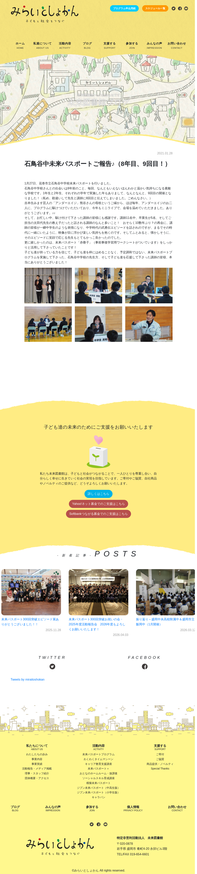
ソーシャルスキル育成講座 (98, 778)
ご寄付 (160, 754)
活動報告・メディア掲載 (37, 768)
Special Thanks (160, 768)
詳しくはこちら (98, 493)
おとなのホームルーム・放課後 (98, 773)
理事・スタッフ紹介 (37, 773)
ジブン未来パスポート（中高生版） (98, 787)
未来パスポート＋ (98, 768)
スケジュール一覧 (155, 8)
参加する (132, 46)
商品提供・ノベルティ (160, 763)
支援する (109, 46)
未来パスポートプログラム (98, 754)
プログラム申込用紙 (124, 8)
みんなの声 (154, 46)
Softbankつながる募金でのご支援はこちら (98, 513)
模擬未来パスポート (98, 783)
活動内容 (65, 46)
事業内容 (37, 759)
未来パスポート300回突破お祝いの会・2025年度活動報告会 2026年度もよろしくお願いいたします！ (97, 624)
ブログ (87, 46)
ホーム (20, 46)
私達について (42, 46)
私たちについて (37, 747)
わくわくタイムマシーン (98, 759)
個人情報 (133, 808)
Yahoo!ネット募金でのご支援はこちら (98, 503)
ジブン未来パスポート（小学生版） (98, 792)
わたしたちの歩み (37, 754)
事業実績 (37, 763)
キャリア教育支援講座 (98, 763)
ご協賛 (160, 759)
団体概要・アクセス (37, 778)
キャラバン (98, 797)
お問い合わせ (177, 46)
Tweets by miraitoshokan (27, 679)
